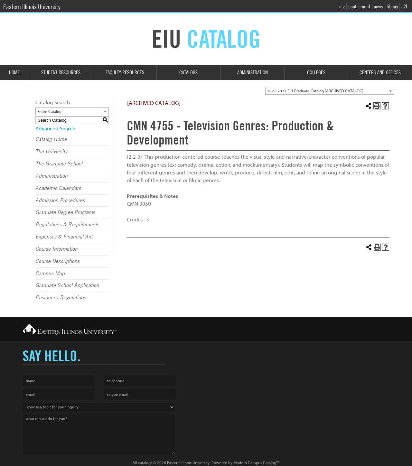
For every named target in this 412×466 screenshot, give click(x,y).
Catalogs (188, 73)
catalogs (145, 462)
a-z (342, 7)
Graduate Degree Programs (65, 212)
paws (378, 7)
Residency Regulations (60, 297)
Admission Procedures (60, 200)
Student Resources (60, 73)
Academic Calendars (58, 188)
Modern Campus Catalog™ (256, 462)
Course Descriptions (57, 261)
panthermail (359, 7)
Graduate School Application (67, 285)
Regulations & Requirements (67, 224)
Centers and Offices (380, 73)
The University (51, 151)
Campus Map (50, 273)
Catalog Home (51, 139)
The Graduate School (58, 164)
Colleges (316, 73)
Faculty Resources (125, 73)
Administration (252, 73)
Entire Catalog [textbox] (49, 111)
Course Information (56, 249)
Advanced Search (55, 129)
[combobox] (329, 91)
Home (14, 73)
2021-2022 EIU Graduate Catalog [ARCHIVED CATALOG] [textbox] (315, 91)
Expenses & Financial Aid (63, 237)
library (392, 7)
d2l (404, 7)
